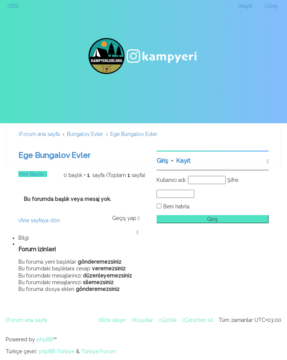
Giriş (162, 160)
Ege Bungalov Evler (54, 155)
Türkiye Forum (98, 351)
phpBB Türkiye (56, 351)
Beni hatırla (176, 207)
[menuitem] (13, 6)
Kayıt (183, 160)
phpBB (45, 339)
